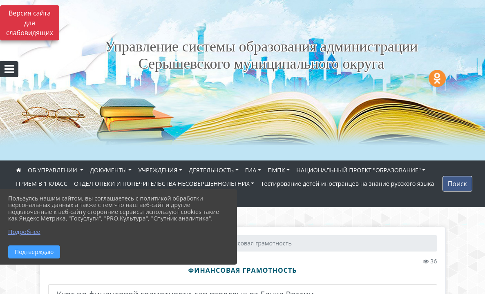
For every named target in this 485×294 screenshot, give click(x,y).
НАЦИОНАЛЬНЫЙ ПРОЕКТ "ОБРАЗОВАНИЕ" (358, 170)
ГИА (251, 170)
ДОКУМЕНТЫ (108, 170)
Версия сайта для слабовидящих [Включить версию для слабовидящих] (29, 23)
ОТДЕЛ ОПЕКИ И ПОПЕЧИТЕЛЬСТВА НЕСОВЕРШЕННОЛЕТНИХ (162, 183)
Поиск (457, 183)
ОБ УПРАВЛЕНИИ (53, 170)
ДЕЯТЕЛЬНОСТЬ (211, 170)
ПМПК (276, 170)
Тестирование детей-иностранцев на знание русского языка (347, 183)
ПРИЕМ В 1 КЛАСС (41, 183)
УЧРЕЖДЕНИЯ (157, 170)
